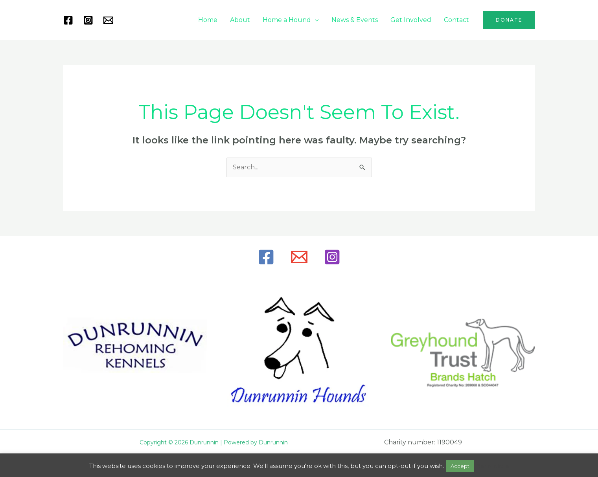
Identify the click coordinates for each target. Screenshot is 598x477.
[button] (509, 20)
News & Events (354, 20)
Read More (492, 466)
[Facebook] (68, 20)
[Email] (299, 257)
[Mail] (108, 20)
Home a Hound (287, 20)
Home (207, 20)
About (240, 20)
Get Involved (410, 20)
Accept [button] (460, 466)
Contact (456, 20)
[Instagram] (88, 20)
